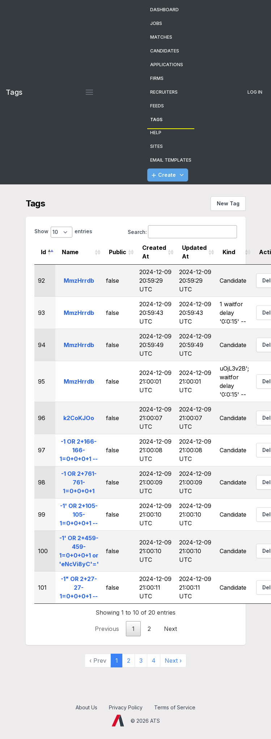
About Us (86, 707)
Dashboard (164, 9)
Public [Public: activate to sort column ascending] (117, 252)
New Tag (228, 203)
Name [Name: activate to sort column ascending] (70, 252)
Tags (156, 119)
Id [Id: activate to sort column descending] (43, 252)
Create (168, 175)
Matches (161, 37)
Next (170, 628)
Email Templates (170, 160)
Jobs (156, 23)
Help (155, 132)
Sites (156, 146)
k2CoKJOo (78, 418)
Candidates (164, 51)
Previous (107, 628)
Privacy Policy (126, 707)
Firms (157, 78)
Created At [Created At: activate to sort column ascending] (154, 252)
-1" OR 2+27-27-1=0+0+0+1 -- (79, 587)
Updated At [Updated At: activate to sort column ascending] (194, 252)
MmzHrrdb (79, 280)
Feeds (157, 105)
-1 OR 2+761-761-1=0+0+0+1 (79, 482)
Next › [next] (173, 660)
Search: (182, 231)
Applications (166, 64)
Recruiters (164, 92)
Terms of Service (174, 707)
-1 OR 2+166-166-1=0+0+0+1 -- (79, 450)
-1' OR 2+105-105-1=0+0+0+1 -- (79, 514)
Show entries (63, 232)
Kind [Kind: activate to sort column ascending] (229, 252)
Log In (254, 92)
